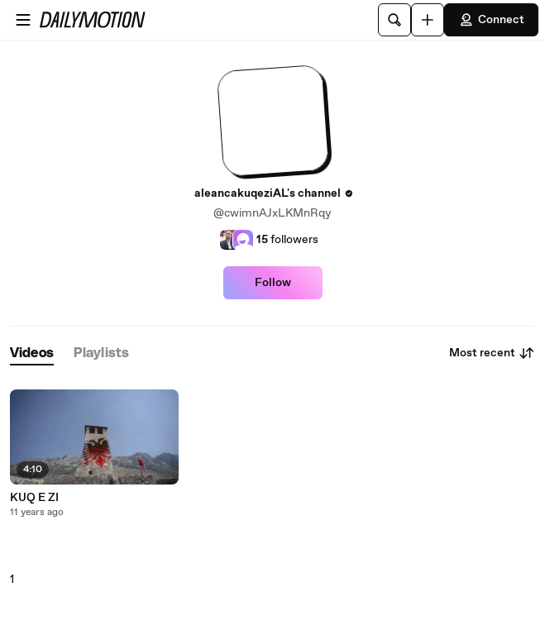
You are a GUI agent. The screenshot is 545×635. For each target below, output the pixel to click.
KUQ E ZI (34, 497)
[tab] (32, 353)
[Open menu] (23, 19)
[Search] (394, 19)
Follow (273, 282)
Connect (491, 20)
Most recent (492, 353)
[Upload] (427, 19)
